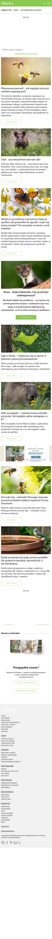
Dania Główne (7, 813)
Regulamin (5, 720)
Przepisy (5, 827)
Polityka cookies (8, 725)
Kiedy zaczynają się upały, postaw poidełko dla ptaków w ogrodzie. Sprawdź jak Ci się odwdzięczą (24, 560)
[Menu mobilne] (49, 3)
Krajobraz (5, 787)
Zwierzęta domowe (9, 783)
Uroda (4, 769)
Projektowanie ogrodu (11, 762)
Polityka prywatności (10, 722)
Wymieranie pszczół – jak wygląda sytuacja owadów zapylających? (25, 90)
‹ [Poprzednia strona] (8, 624)
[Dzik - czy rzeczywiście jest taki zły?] (26, 142)
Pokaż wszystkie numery (26, 691)
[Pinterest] (11, 842)
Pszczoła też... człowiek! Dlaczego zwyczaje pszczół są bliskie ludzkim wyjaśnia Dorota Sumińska (24, 500)
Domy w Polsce (7, 739)
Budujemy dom (7, 745)
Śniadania (5, 806)
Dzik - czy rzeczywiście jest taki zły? (21, 159)
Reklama (4, 729)
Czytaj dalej (11, 122)
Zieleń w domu (7, 759)
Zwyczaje (5, 797)
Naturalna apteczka (9, 771)
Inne (3, 822)
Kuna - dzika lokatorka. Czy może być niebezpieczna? (26, 293)
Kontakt (4, 731)
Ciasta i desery (7, 815)
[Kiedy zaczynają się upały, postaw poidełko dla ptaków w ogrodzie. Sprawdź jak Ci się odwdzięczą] (26, 540)
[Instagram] (3, 842)
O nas (3, 716)
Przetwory (5, 820)
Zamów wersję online (26, 682)
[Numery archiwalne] (26, 649)
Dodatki (4, 818)
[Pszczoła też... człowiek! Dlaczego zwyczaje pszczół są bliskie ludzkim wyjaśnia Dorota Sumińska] (26, 480)
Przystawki (5, 809)
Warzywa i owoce (8, 753)
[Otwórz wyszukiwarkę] (44, 3)
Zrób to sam (6, 799)
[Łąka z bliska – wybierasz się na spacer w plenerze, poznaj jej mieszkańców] (26, 339)
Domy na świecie (8, 741)
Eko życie (5, 776)
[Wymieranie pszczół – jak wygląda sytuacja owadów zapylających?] (26, 71)
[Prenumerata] (15, 842)
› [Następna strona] (43, 624)
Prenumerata (7, 831)
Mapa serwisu (6, 727)
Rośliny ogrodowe (9, 755)
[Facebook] (7, 842)
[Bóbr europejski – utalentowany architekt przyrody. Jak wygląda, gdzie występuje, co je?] (26, 396)
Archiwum (5, 718)
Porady (4, 757)
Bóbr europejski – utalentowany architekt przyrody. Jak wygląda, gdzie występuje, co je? (24, 416)
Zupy (3, 811)
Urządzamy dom (8, 743)
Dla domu (5, 773)
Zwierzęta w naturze (9, 785)
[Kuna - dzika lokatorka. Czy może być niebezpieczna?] (26, 275)
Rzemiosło (5, 795)
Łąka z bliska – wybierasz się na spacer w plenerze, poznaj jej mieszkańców (23, 357)
